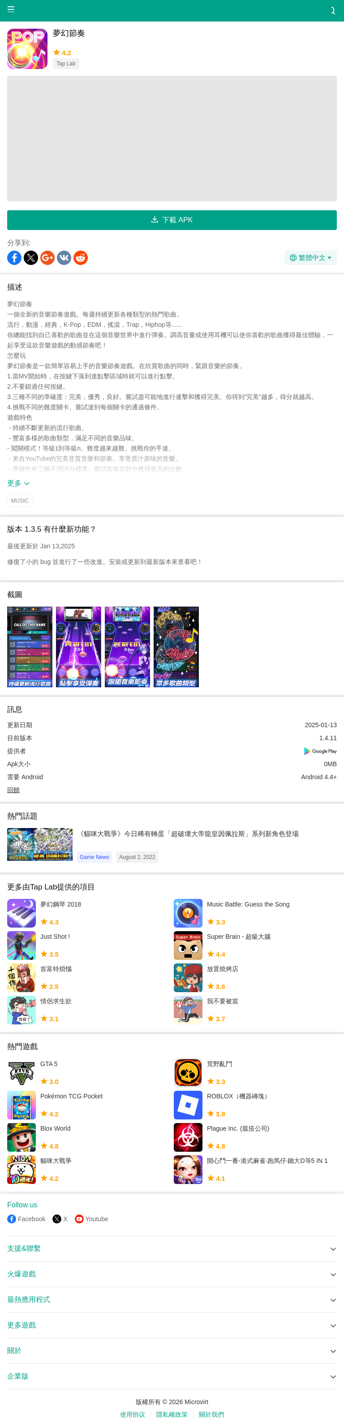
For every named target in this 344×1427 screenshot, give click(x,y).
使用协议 (132, 1414)
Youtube (97, 1219)
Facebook (31, 1219)
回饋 (13, 790)
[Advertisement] (172, 138)
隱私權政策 (172, 1414)
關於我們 (211, 1414)
